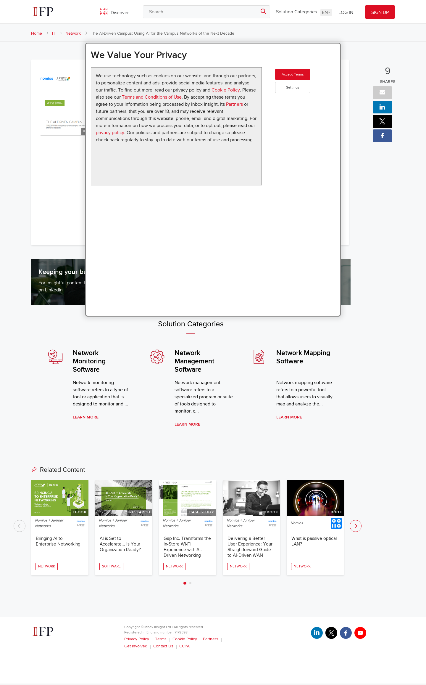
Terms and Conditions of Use (152, 97)
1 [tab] (184, 584)
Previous (19, 527)
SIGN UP (380, 12)
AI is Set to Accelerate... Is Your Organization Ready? (121, 545)
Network (73, 33)
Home (36, 33)
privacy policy (110, 133)
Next (356, 527)
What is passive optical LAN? (314, 542)
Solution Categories (296, 12)
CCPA (184, 647)
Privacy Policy (136, 640)
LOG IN (345, 12)
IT (53, 33)
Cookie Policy (226, 90)
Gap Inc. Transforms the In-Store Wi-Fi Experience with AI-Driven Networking (184, 548)
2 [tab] (190, 584)
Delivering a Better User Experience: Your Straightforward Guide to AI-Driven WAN (250, 548)
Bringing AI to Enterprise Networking (59, 542)
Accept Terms (303, 80)
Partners (234, 104)
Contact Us (163, 647)
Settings (303, 97)
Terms (161, 640)
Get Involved (135, 647)
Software (111, 567)
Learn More (86, 417)
